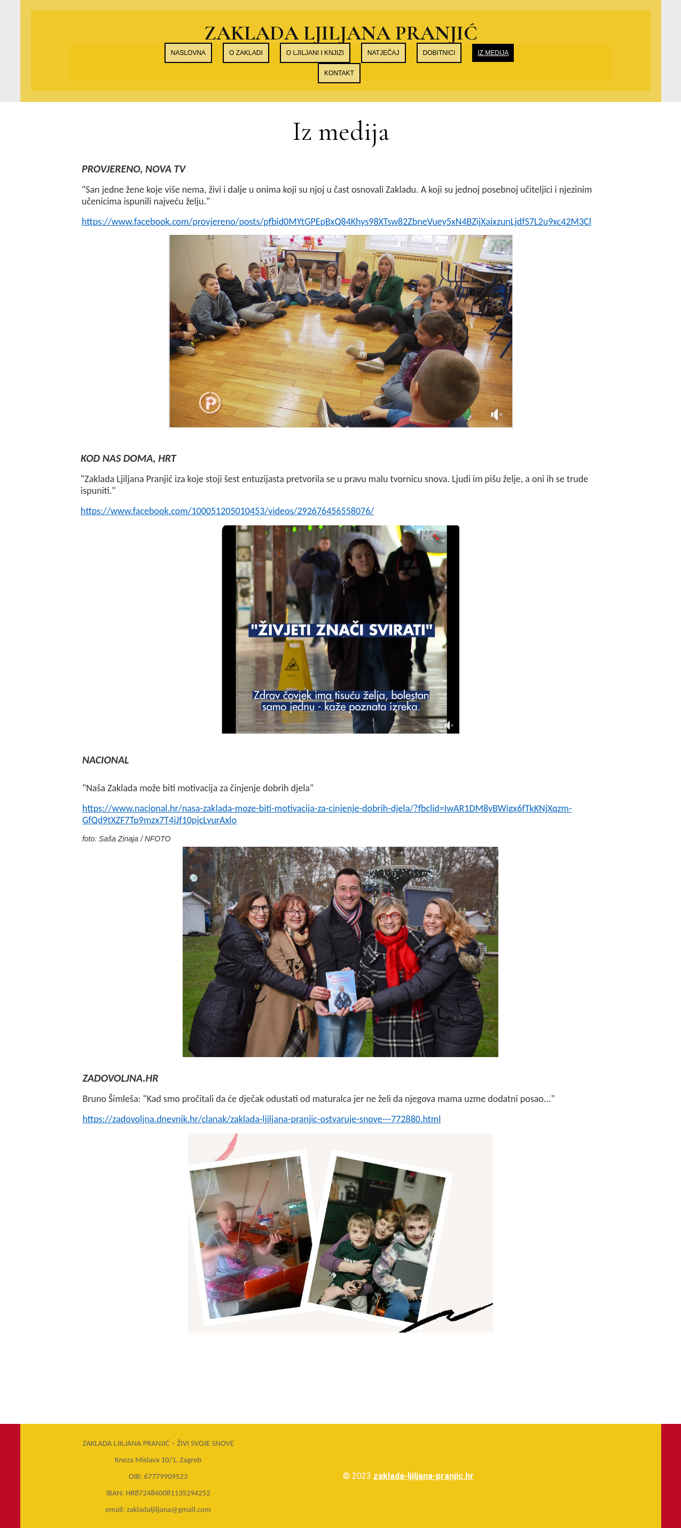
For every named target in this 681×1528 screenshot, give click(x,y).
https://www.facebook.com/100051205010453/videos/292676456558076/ (227, 511)
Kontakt (339, 73)
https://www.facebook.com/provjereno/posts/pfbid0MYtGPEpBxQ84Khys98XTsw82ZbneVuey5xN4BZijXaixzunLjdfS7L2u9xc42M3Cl (336, 221)
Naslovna (188, 53)
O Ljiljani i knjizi (315, 53)
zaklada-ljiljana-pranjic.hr (423, 1476)
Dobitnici (439, 53)
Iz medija (493, 53)
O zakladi (246, 53)
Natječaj (383, 53)
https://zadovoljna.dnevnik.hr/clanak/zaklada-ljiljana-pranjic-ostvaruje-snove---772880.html (261, 1119)
